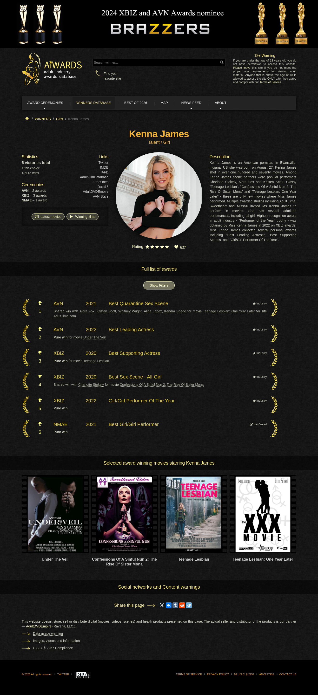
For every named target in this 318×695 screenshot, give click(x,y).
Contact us (288, 675)
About (239, 103)
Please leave (241, 67)
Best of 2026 (145, 103)
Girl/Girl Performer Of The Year (142, 401)
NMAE (60, 425)
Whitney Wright (129, 312)
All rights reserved (41, 675)
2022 (91, 330)
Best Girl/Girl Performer (134, 425)
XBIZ (58, 354)
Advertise (266, 675)
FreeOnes (100, 183)
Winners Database (100, 103)
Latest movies (48, 217)
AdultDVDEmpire (95, 192)
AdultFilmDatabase (94, 178)
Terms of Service (270, 82)
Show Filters (159, 286)
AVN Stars (100, 197)
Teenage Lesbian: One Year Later (229, 312)
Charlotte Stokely (91, 385)
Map (176, 103)
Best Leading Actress (131, 330)
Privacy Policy (218, 675)
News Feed (207, 103)
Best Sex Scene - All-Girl (135, 377)
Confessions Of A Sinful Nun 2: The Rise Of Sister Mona (162, 385)
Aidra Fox (87, 312)
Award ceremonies (48, 103)
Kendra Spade (175, 312)
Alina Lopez (153, 312)
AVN (58, 304)
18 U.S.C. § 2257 (244, 675)
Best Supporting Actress (134, 354)
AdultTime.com (64, 317)
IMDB (104, 168)
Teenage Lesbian (96, 362)
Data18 (103, 188)
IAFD (104, 173)
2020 (91, 354)
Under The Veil (94, 338)
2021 (91, 304)
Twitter (103, 163)
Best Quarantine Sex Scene (138, 304)
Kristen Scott (106, 312)
